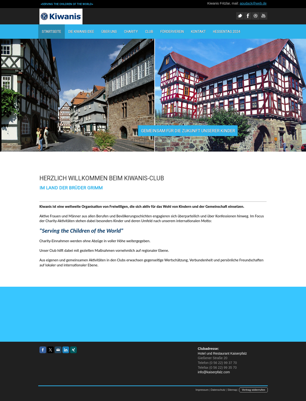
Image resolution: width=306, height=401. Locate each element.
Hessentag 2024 (226, 31)
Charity (131, 31)
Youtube (263, 16)
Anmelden (262, 394)
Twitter (240, 16)
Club (149, 31)
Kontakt (198, 31)
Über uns (109, 31)
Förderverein (172, 31)
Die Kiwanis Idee (81, 31)
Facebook (247, 16)
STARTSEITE (51, 31)
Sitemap (232, 389)
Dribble (255, 16)
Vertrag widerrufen (253, 389)
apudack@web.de (253, 3)
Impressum (202, 389)
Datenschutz (218, 389)
